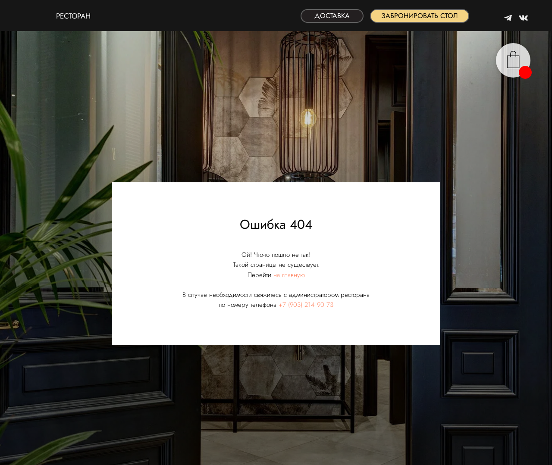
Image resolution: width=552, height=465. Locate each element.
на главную (289, 275)
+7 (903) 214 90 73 (306, 304)
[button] (419, 16)
